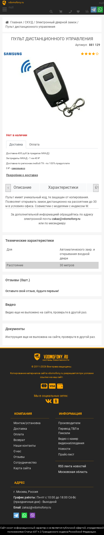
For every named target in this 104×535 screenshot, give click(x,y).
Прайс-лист (66, 454)
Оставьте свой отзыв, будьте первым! (32, 291)
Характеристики (63, 187)
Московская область (73, 472)
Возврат (19, 440)
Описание (22, 187)
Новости (64, 449)
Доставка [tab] (16, 144)
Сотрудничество (25, 462)
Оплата (19, 434)
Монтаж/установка (27, 423)
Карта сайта (22, 468)
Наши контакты (25, 445)
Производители (69, 423)
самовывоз (18, 168)
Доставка (20, 428)
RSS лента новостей (72, 466)
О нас (17, 451)
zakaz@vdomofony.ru (66, 219)
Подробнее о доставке (22, 175)
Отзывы (19, 457)
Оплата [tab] (34, 144)
